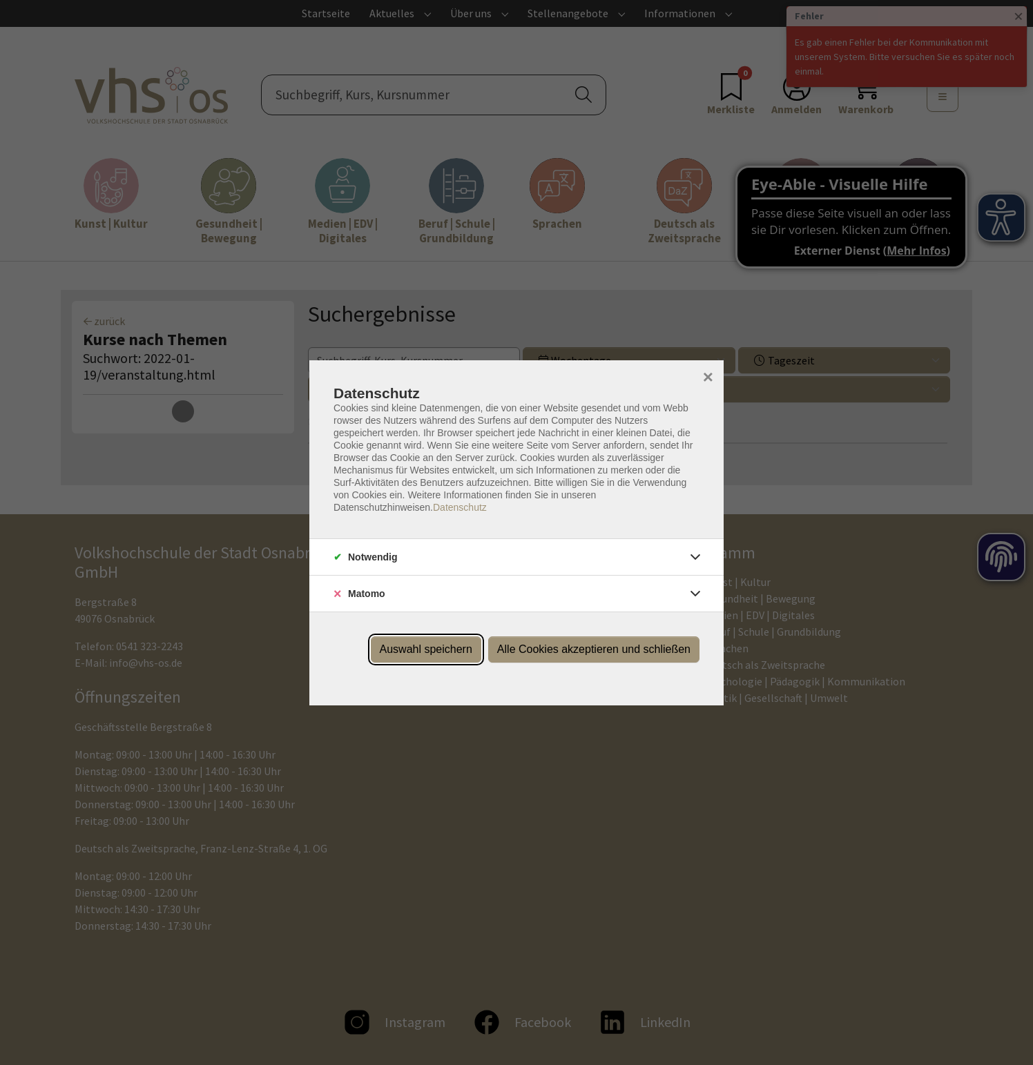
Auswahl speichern (426, 649)
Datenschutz (460, 507)
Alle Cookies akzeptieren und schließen (594, 649)
